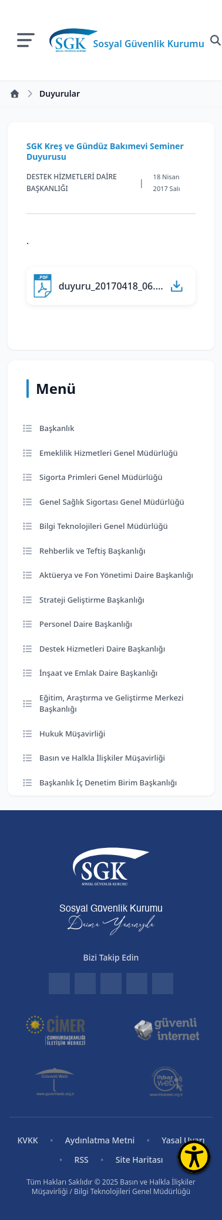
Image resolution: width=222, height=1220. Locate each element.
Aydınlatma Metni (100, 1140)
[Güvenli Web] (55, 1081)
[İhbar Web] (166, 1081)
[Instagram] (136, 983)
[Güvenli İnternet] (166, 1029)
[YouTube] (162, 983)
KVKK (27, 1140)
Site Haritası (139, 1159)
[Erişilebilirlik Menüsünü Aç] (194, 1156)
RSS (82, 1159)
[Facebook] (85, 983)
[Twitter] (111, 983)
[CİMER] (55, 1029)
